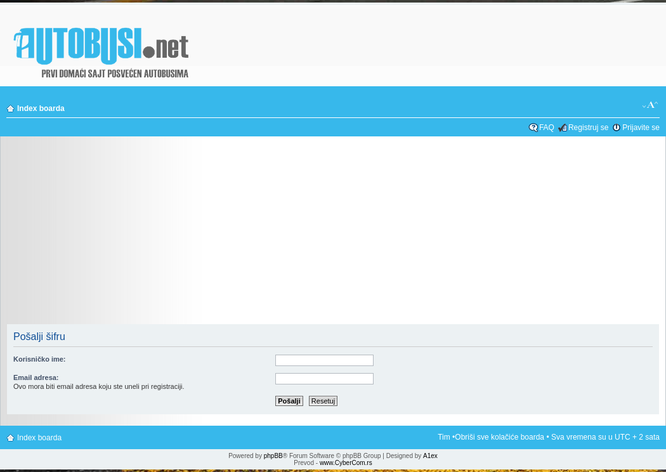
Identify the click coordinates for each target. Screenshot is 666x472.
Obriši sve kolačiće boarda (499, 437)
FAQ (546, 127)
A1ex (430, 455)
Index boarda (41, 108)
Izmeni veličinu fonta (650, 105)
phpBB (273, 455)
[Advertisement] (333, 234)
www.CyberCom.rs (346, 462)
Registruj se (588, 127)
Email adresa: (36, 377)
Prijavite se (641, 127)
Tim (444, 437)
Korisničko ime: (39, 359)
